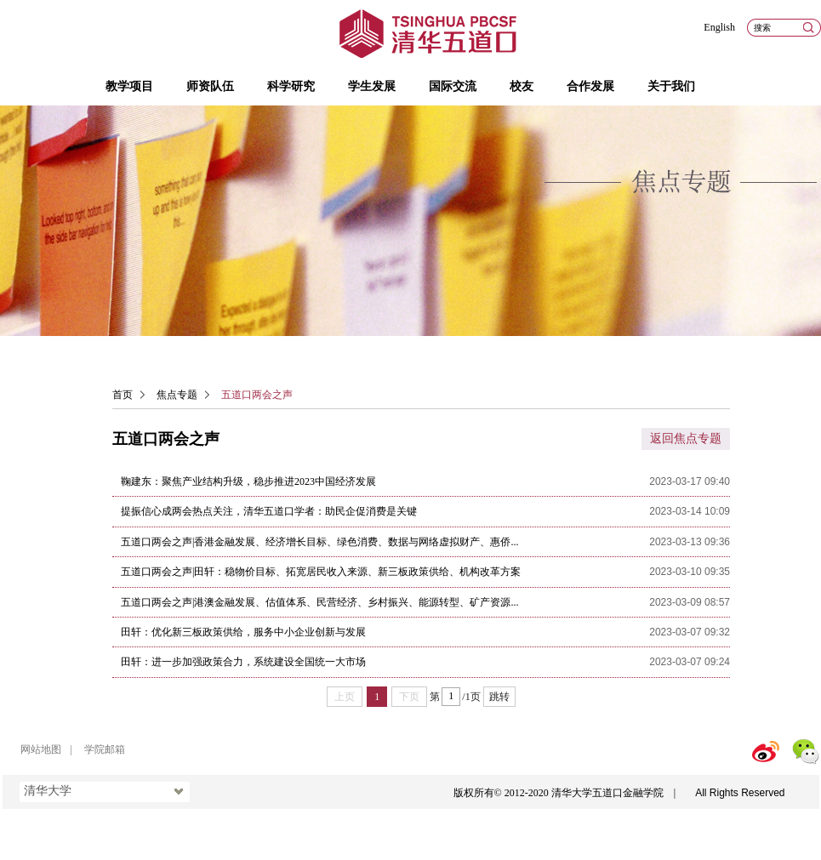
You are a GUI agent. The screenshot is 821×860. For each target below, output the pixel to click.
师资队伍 (210, 86)
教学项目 (129, 86)
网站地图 (40, 749)
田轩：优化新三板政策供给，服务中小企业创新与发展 (243, 632)
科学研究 (291, 86)
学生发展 (372, 86)
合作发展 (590, 86)
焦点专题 (177, 395)
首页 (122, 395)
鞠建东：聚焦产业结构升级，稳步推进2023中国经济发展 (248, 481)
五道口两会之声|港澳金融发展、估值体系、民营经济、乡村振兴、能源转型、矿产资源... (319, 602)
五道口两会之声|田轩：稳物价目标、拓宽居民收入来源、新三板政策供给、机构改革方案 (321, 572)
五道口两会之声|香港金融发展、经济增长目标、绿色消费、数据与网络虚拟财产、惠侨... (319, 542)
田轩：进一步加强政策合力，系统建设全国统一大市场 (243, 662)
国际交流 (452, 86)
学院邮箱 (104, 749)
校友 (521, 86)
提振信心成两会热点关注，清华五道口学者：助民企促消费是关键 (269, 511)
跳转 (499, 697)
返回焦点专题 (685, 438)
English (719, 27)
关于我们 (671, 86)
